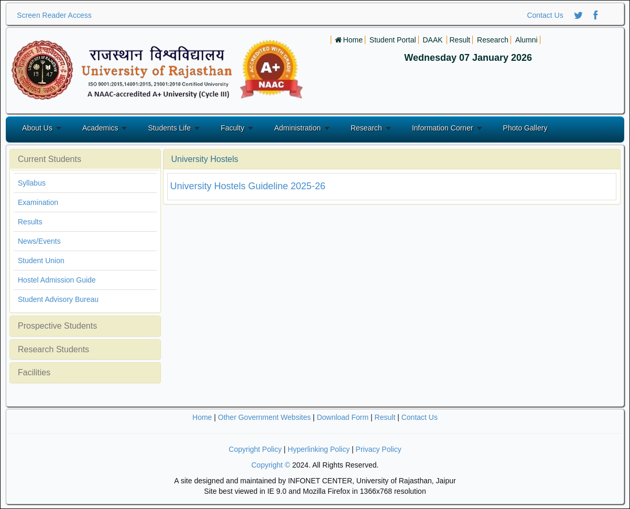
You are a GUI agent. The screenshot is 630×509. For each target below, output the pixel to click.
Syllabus (32, 183)
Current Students (49, 159)
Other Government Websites (264, 417)
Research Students (53, 349)
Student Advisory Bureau (58, 299)
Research (366, 128)
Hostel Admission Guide (57, 280)
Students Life (169, 128)
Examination (38, 202)
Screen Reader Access (54, 15)
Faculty (232, 128)
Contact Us (545, 15)
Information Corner (442, 128)
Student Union (41, 260)
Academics (100, 128)
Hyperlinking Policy (319, 449)
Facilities (34, 372)
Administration (297, 128)
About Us (37, 128)
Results (30, 222)
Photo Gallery (525, 128)
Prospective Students (57, 325)
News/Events (39, 241)
